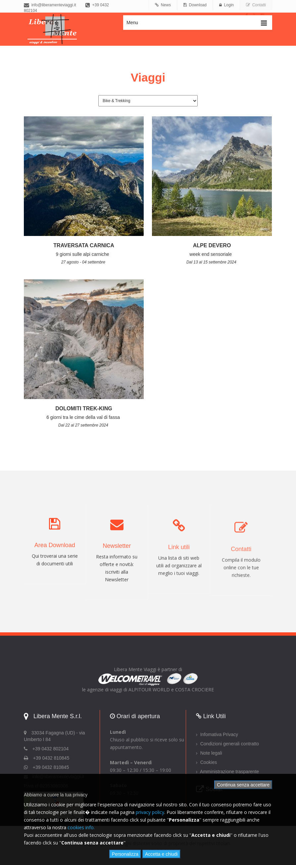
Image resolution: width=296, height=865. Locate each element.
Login (226, 5)
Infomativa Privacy (217, 734)
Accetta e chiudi (161, 854)
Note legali (209, 753)
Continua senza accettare (243, 784)
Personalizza (125, 854)
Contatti (256, 5)
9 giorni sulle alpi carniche (84, 254)
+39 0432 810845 (51, 767)
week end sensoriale (211, 254)
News (163, 5)
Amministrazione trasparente (227, 771)
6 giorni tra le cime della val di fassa (83, 417)
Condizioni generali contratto (227, 743)
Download (195, 5)
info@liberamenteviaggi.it (50, 5)
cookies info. (81, 827)
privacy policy (150, 812)
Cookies (206, 762)
